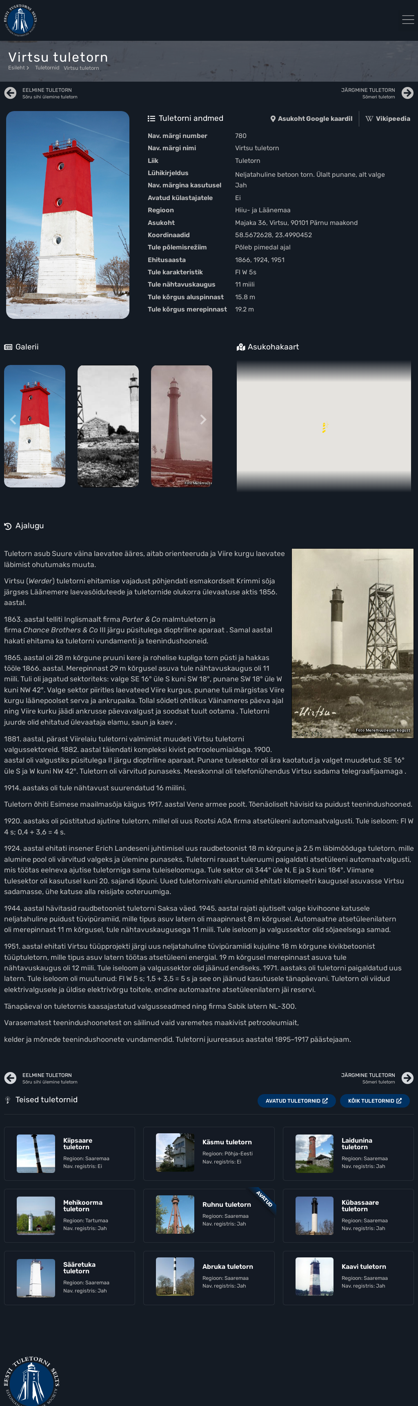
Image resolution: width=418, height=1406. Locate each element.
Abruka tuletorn (227, 1266)
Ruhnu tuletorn (226, 1204)
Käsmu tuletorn (227, 1142)
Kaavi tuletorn (364, 1266)
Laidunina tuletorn (357, 1144)
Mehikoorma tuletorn (82, 1206)
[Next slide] (203, 420)
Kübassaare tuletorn (360, 1206)
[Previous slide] (13, 420)
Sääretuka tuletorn (79, 1268)
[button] (408, 20)
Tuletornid (47, 68)
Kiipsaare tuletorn (77, 1144)
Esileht (18, 68)
